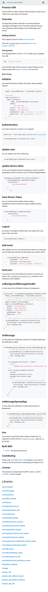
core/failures (6, 502)
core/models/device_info (11, 510)
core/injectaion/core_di (10, 506)
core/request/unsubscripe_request (14, 545)
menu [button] (3, 2)
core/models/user (8, 514)
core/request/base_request (11, 530)
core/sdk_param (8, 549)
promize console (28, 39)
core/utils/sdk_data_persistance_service (16, 560)
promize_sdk (6, 572)
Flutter (7, 451)
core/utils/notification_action (12, 553)
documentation (23, 69)
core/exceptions (8, 495)
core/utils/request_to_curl (11, 557)
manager (5, 568)
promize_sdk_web (8, 584)
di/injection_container (9, 564)
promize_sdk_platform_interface (13, 580)
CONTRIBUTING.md (18, 460)
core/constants (7, 487)
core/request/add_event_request (13, 526)
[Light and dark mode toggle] (43, 2)
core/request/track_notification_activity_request (19, 541)
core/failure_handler (9, 499)
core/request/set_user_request (13, 537)
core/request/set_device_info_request (15, 533)
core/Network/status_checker (12, 522)
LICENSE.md (6, 474)
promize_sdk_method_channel (12, 576)
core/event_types (8, 491)
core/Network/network (10, 518)
